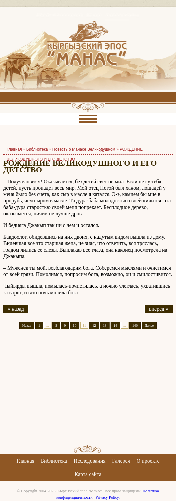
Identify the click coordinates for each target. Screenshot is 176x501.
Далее (149, 325)
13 (105, 325)
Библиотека (37, 149)
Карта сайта (88, 474)
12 (94, 325)
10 (74, 325)
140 (135, 325)
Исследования (90, 461)
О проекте (147, 461)
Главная (26, 461)
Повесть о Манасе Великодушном (83, 149)
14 (115, 325)
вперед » (158, 309)
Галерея (121, 461)
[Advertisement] (88, 392)
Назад (27, 325)
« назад (16, 309)
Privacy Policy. (108, 497)
